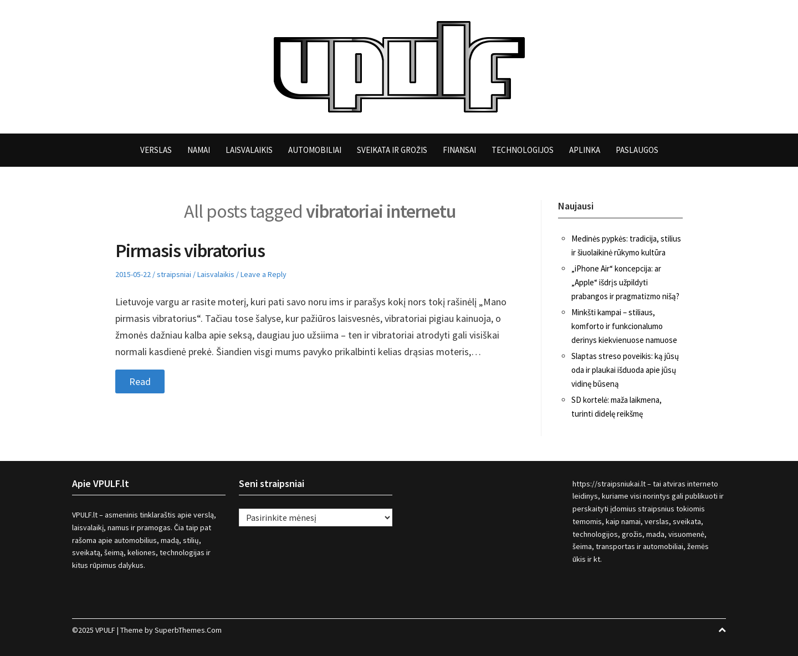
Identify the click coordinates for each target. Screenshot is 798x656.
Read (140, 381)
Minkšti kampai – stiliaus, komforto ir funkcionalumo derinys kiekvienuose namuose (624, 326)
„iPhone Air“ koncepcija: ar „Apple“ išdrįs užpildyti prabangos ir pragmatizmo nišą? (625, 282)
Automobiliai (314, 150)
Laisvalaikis (249, 150)
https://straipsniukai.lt (609, 484)
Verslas (156, 150)
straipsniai (174, 274)
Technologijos (523, 150)
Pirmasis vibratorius (190, 250)
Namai (198, 150)
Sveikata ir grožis (392, 150)
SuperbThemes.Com (188, 630)
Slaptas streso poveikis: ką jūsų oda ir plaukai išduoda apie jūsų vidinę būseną (625, 370)
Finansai (459, 150)
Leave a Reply (264, 274)
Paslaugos (637, 150)
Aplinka (584, 150)
